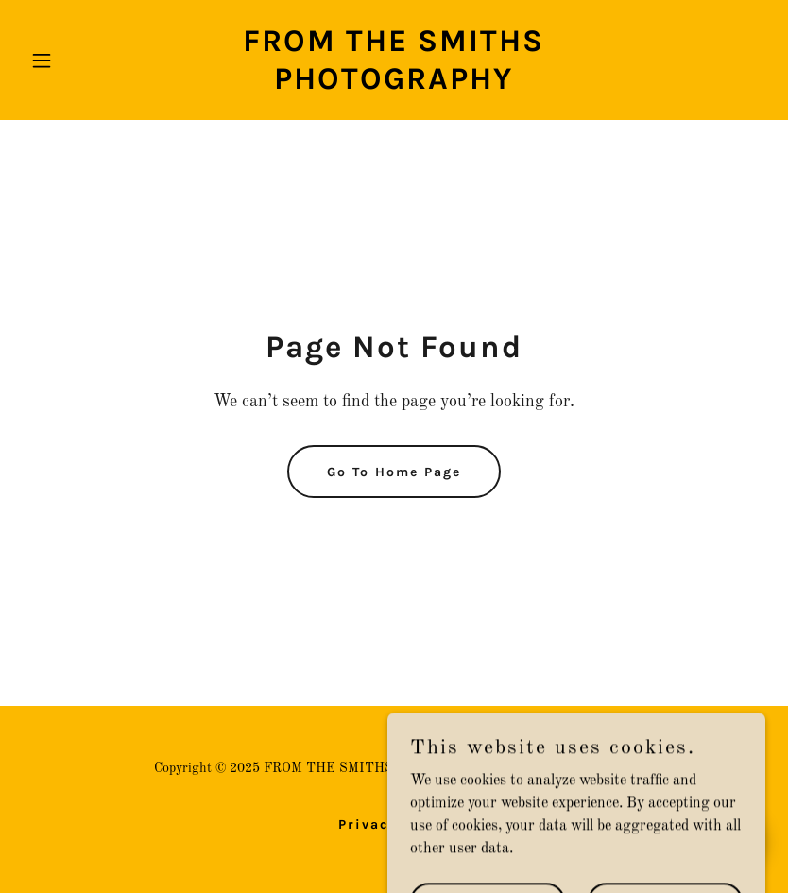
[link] (394, 85)
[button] (78, 60)
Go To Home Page (394, 472)
